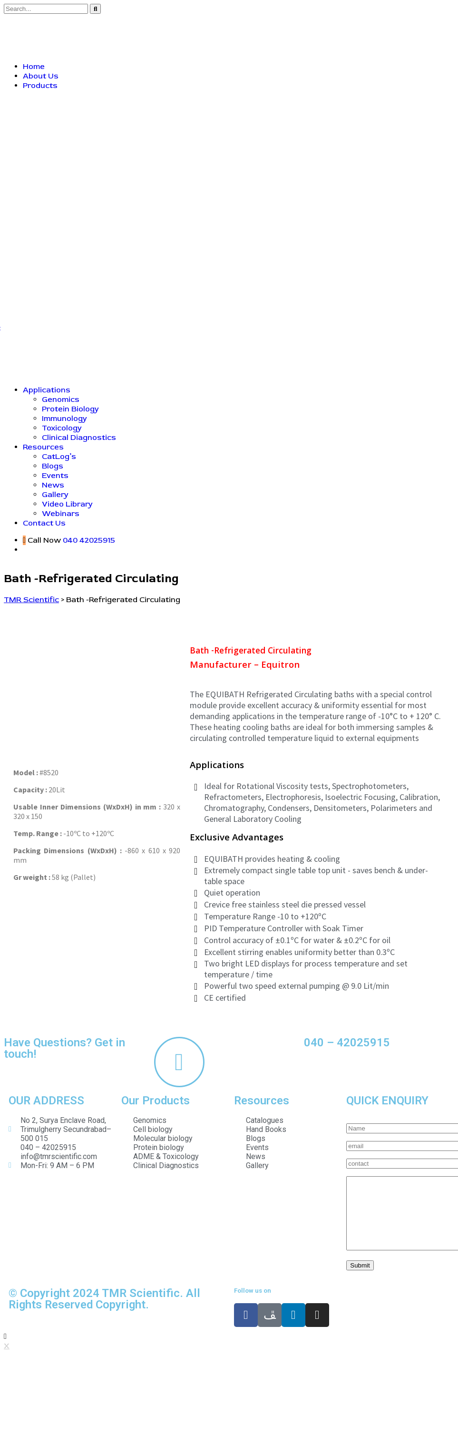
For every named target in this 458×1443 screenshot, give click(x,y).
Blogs (52, 466)
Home (34, 66)
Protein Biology (70, 409)
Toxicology (62, 428)
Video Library (67, 504)
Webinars (60, 513)
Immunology (64, 418)
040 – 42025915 (347, 1042)
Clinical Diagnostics (79, 437)
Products (40, 85)
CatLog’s (59, 456)
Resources (43, 447)
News (53, 485)
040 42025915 (89, 540)
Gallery (55, 494)
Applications (46, 390)
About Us (40, 76)
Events (55, 475)
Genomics (60, 399)
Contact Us (44, 523)
